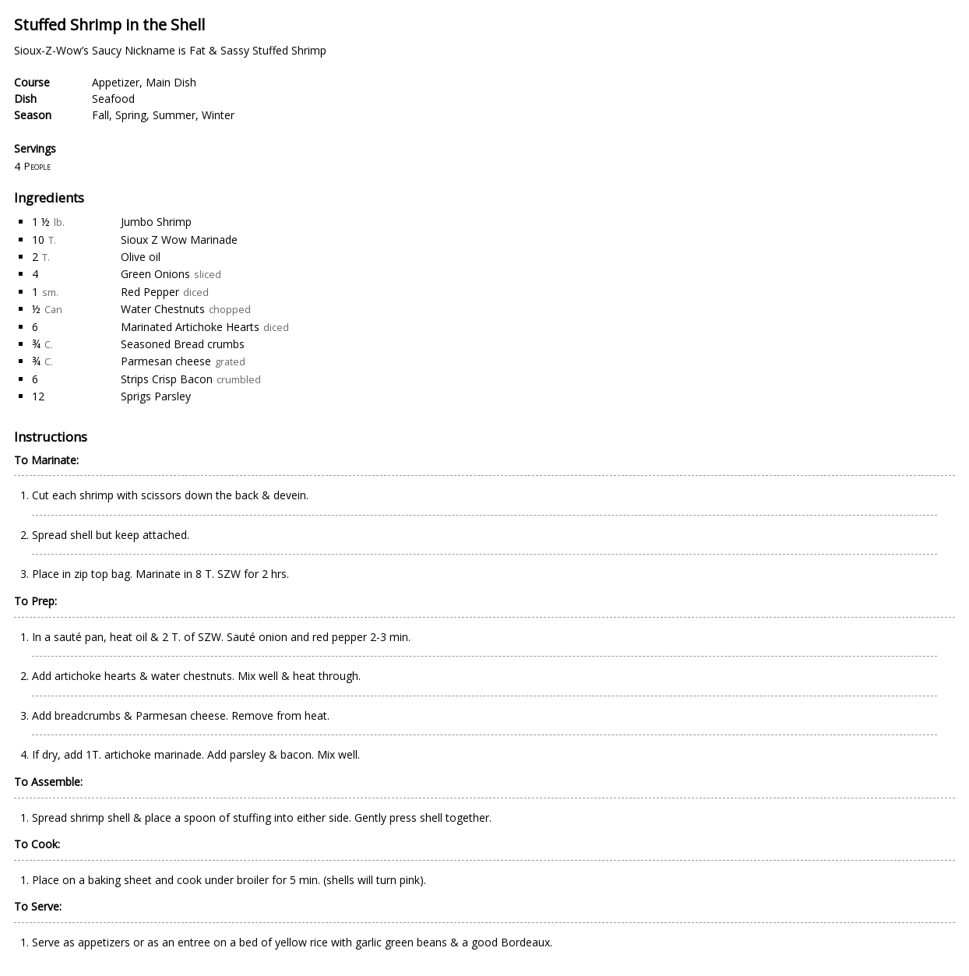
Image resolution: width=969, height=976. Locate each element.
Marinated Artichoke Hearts (190, 326)
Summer (174, 114)
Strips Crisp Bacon (167, 379)
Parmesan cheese (166, 361)
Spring (130, 114)
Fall (100, 114)
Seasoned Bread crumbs (183, 343)
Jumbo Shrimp (156, 221)
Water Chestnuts (163, 308)
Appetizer (115, 82)
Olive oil (140, 256)
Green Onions (155, 273)
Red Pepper (150, 291)
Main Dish (171, 82)
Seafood (113, 98)
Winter (218, 114)
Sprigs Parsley (156, 396)
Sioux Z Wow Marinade (179, 239)
